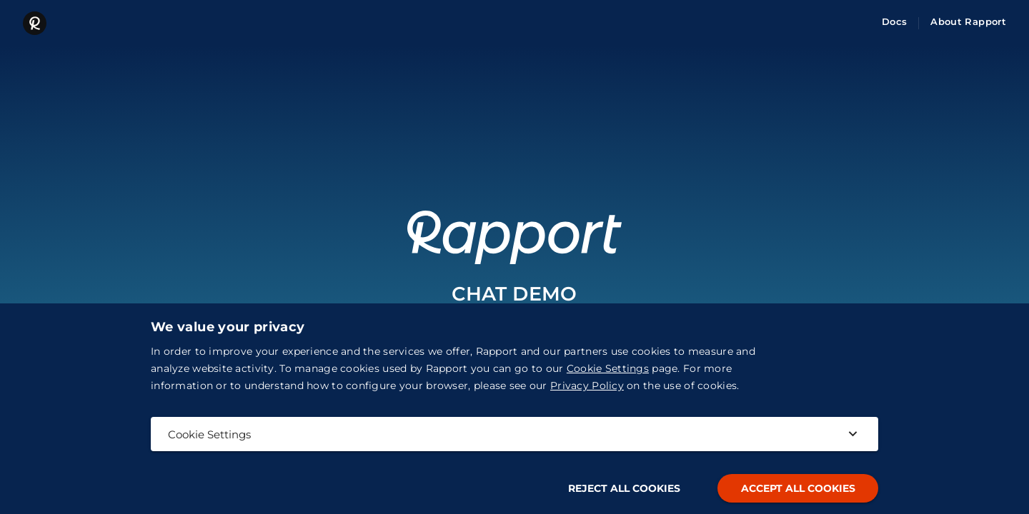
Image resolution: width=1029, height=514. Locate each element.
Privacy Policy (587, 385)
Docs (894, 21)
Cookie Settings (608, 368)
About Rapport (968, 21)
